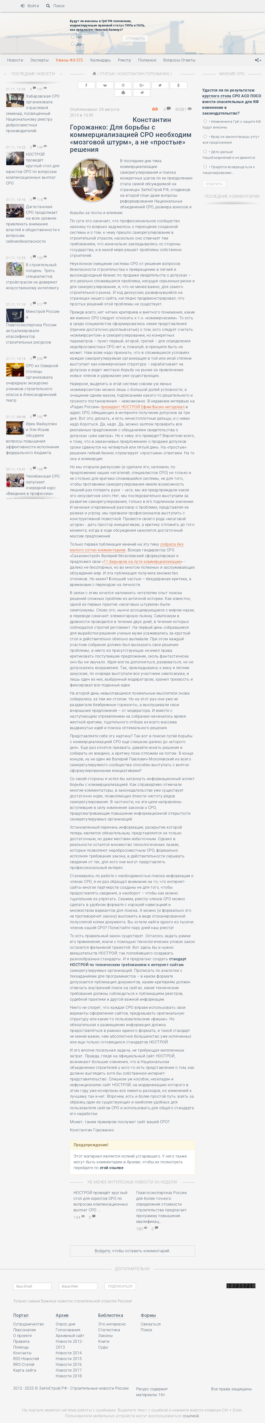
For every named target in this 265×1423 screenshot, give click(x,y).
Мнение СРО (232, 74)
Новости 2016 (69, 1356)
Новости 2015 (69, 1350)
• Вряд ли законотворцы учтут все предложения (231, 139)
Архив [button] (62, 1307)
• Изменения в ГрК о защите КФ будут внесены (232, 124)
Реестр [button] (124, 60)
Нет (77, 37)
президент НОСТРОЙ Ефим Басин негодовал (143, 398)
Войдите (102, 1242)
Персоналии (24, 1321)
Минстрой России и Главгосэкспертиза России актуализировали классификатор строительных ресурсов (33, 327)
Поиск (55, 6)
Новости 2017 (69, 1362)
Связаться (151, 1316)
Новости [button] (15, 60)
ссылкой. (191, 1407)
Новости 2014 (69, 1345)
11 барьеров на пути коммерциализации (142, 553)
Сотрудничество (28, 1316)
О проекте (22, 1327)
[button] (258, 60)
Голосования (68, 1321)
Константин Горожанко (144, 74)
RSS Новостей (26, 1350)
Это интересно (112, 1316)
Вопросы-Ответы (179, 60)
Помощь (21, 1339)
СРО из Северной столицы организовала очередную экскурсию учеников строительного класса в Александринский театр (32, 383)
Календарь (100, 60)
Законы (105, 1327)
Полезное (147, 60)
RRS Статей (24, 1356)
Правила (21, 1333)
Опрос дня (65, 1316)
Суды (103, 1339)
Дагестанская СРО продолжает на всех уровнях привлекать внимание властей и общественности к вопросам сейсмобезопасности (33, 224)
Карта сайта (24, 1362)
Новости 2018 (69, 1368)
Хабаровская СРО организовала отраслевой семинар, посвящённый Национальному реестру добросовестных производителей (33, 113)
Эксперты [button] (39, 60)
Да (76, 44)
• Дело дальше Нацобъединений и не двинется (229, 155)
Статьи (107, 74)
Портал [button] (21, 1307)
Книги (103, 1333)
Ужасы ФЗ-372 (69, 60)
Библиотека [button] (110, 1307)
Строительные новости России (99, 1380)
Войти (29, 6)
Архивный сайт (70, 1327)
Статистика (109, 1321)
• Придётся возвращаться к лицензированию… (229, 170)
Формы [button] (148, 1307)
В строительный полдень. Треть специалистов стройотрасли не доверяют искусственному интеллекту (32, 276)
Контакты (22, 1345)
